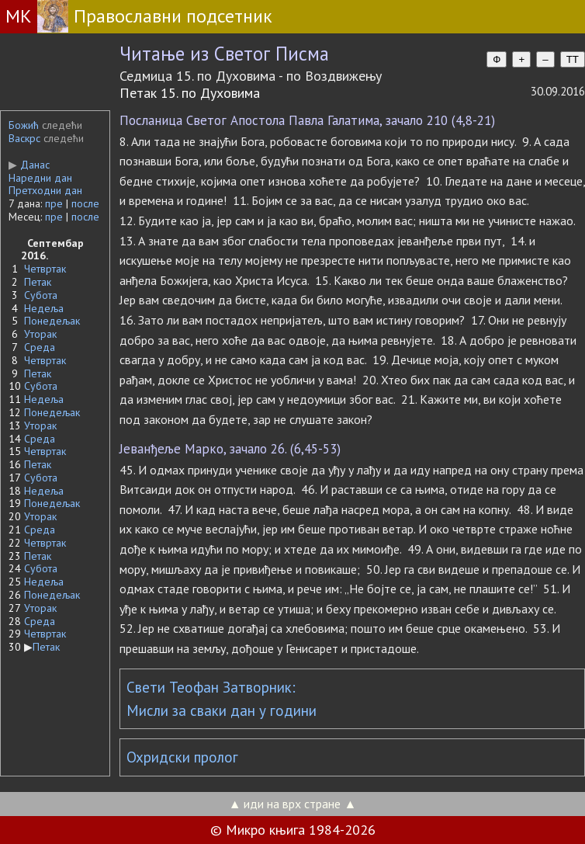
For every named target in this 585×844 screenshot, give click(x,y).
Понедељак (52, 321)
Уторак (40, 334)
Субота (40, 295)
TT (572, 59)
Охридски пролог (182, 757)
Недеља (44, 308)
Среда (39, 347)
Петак (37, 282)
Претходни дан (45, 190)
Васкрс (24, 138)
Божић (24, 125)
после (85, 203)
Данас (29, 165)
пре (54, 203)
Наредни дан (40, 178)
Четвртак (45, 269)
